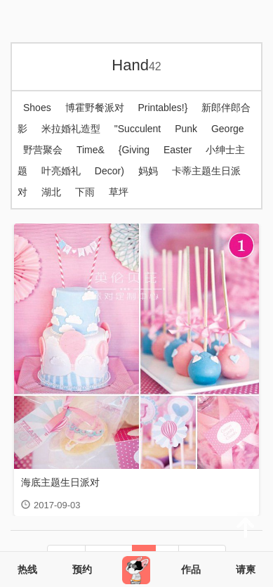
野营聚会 (42, 149)
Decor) (109, 170)
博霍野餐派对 (94, 107)
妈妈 (148, 170)
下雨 (85, 192)
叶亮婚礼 (61, 170)
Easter (178, 149)
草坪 (118, 192)
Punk (186, 128)
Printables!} (162, 107)
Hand (136, 65)
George (227, 128)
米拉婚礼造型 (70, 128)
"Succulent (137, 128)
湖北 (51, 192)
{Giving (134, 149)
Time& (90, 149)
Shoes (37, 107)
